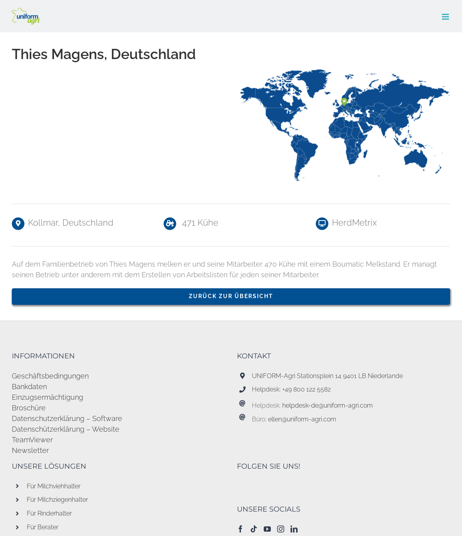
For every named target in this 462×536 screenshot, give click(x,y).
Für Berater (42, 527)
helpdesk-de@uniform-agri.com (327, 405)
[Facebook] (240, 528)
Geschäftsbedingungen (50, 376)
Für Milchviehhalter (53, 486)
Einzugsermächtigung (47, 397)
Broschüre (29, 408)
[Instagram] (280, 528)
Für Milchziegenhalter (57, 499)
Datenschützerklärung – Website (65, 429)
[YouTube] (267, 528)
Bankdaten (29, 386)
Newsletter (30, 450)
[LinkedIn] (294, 528)
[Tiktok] (253, 528)
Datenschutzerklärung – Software (67, 418)
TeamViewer (32, 440)
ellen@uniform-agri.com (302, 419)
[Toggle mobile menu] (446, 17)
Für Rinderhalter (49, 513)
